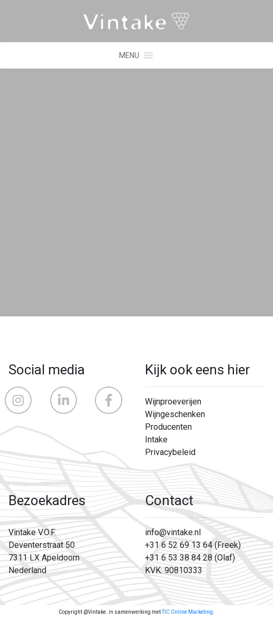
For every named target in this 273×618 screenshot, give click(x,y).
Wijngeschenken (175, 414)
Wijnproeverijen (173, 402)
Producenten (168, 427)
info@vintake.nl (173, 532)
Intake (156, 439)
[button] (129, 55)
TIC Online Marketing (187, 612)
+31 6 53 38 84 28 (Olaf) (190, 558)
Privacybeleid (170, 452)
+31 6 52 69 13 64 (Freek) (193, 545)
